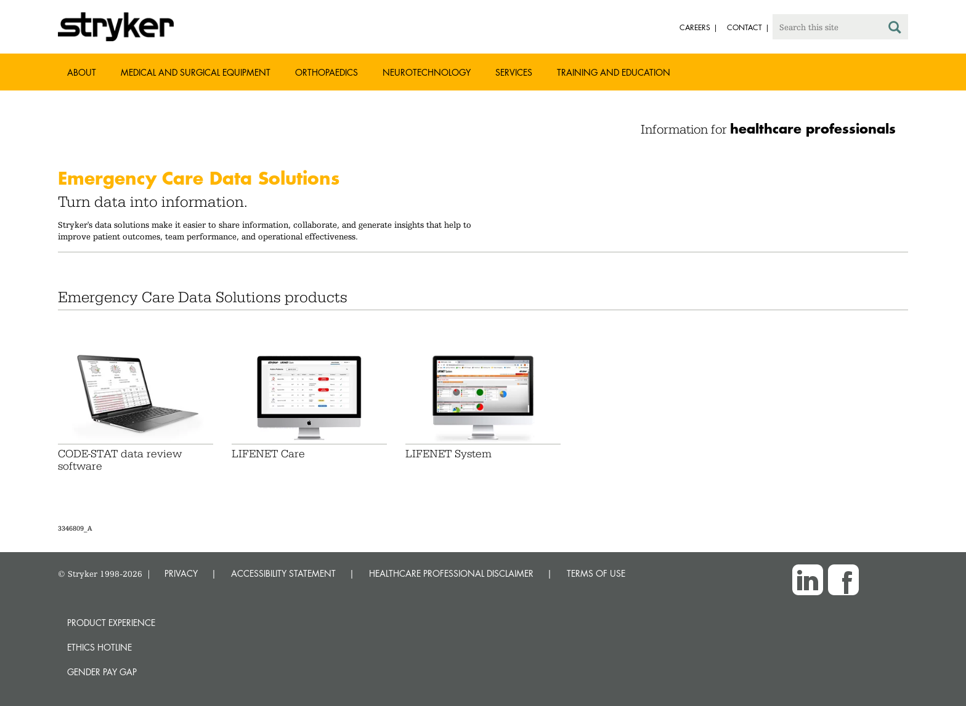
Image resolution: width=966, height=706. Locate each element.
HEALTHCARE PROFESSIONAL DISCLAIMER (451, 573)
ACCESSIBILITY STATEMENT (283, 573)
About (81, 72)
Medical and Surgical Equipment (195, 72)
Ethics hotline (99, 647)
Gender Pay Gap (102, 672)
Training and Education (613, 72)
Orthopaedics (326, 72)
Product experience (111, 622)
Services (513, 72)
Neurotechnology (427, 72)
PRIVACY (181, 573)
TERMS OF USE (596, 573)
